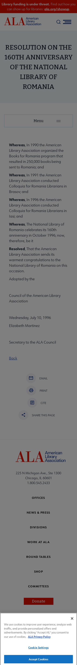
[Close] (72, 620)
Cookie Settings (38, 649)
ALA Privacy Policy (39, 638)
